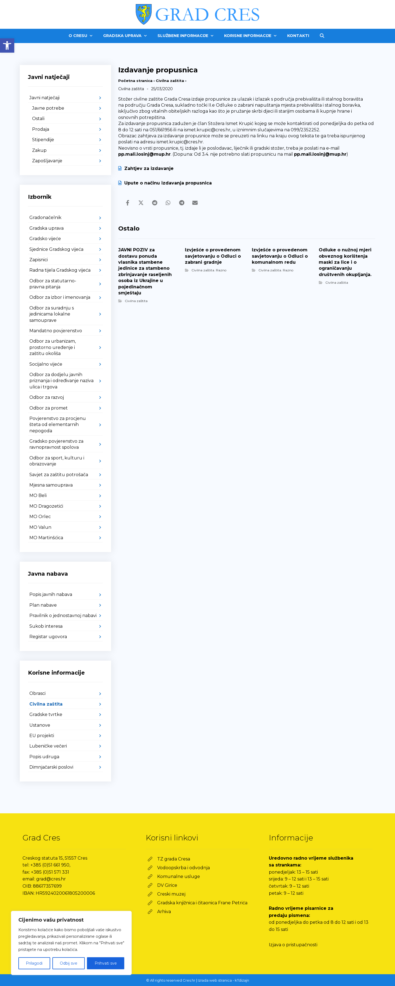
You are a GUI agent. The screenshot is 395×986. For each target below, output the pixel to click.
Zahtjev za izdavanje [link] (146, 168)
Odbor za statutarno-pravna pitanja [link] (52, 283)
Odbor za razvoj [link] (46, 397)
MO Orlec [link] (40, 516)
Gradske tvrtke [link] (45, 714)
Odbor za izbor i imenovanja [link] (59, 297)
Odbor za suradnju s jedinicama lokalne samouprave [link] (51, 314)
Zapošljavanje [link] (47, 160)
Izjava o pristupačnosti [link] (293, 944)
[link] (7, 45)
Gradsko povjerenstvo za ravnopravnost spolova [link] (56, 444)
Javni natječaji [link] (44, 97)
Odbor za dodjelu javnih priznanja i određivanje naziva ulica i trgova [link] (61, 381)
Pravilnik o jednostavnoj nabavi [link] (63, 615)
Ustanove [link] (39, 725)
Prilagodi (34, 963)
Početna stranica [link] (135, 80)
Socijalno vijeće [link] (45, 364)
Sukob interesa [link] (46, 626)
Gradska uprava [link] (46, 228)
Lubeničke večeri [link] (48, 746)
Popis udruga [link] (44, 756)
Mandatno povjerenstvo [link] (55, 330)
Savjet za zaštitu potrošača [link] (58, 474)
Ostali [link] (38, 118)
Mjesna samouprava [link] (51, 485)
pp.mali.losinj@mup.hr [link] (144, 154)
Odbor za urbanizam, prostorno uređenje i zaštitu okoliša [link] (52, 347)
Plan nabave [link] (43, 605)
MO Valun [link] (40, 527)
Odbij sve (68, 963)
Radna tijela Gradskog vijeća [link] (60, 270)
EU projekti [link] (41, 735)
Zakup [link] (39, 150)
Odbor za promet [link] (48, 408)
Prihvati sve (106, 963)
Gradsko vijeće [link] (45, 238)
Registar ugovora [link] (48, 636)
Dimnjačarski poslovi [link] (51, 767)
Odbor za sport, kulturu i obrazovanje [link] (56, 461)
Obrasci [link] (37, 693)
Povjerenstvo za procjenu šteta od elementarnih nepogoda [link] (57, 424)
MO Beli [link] (38, 495)
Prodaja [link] (40, 129)
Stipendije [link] (43, 139)
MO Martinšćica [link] (46, 537)
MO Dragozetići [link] (46, 506)
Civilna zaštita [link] (170, 80)
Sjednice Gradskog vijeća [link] (56, 249)
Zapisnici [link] (38, 259)
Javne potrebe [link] (48, 108)
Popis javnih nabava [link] (50, 594)
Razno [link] (221, 270)
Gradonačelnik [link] (45, 217)
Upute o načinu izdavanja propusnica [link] (165, 183)
